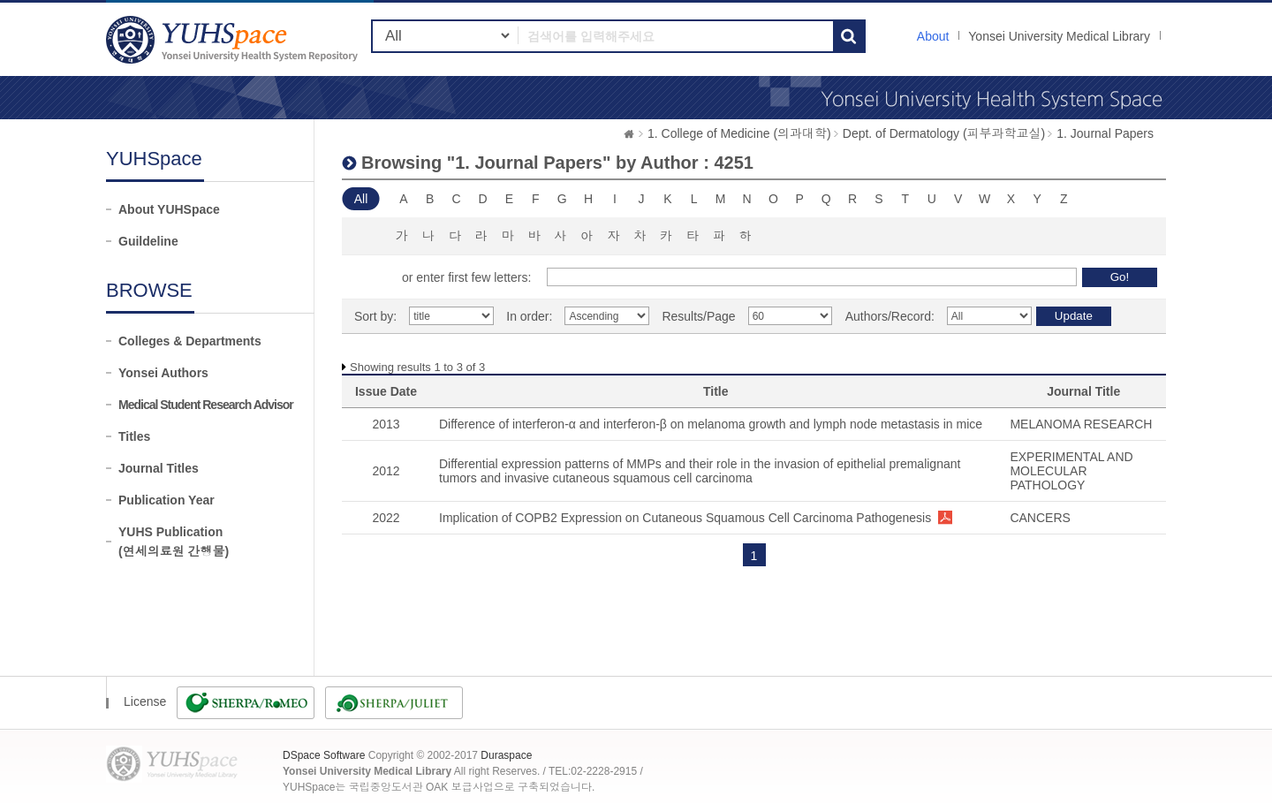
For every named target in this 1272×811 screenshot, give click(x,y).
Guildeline (148, 241)
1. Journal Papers (1105, 133)
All (361, 199)
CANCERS (1040, 518)
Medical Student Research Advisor (205, 405)
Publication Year (166, 500)
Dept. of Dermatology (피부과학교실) (944, 133)
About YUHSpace (169, 209)
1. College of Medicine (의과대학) (739, 133)
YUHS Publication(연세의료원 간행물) (173, 541)
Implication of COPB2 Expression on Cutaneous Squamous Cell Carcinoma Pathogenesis (685, 518)
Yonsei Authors (163, 373)
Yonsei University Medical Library (1059, 36)
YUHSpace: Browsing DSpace (234, 39)
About (933, 36)
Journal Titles (158, 468)
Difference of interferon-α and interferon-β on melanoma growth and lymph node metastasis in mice (710, 424)
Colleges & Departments (189, 341)
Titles (134, 436)
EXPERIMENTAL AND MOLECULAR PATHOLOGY (1071, 471)
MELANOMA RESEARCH (1081, 424)
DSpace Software (324, 755)
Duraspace (506, 755)
